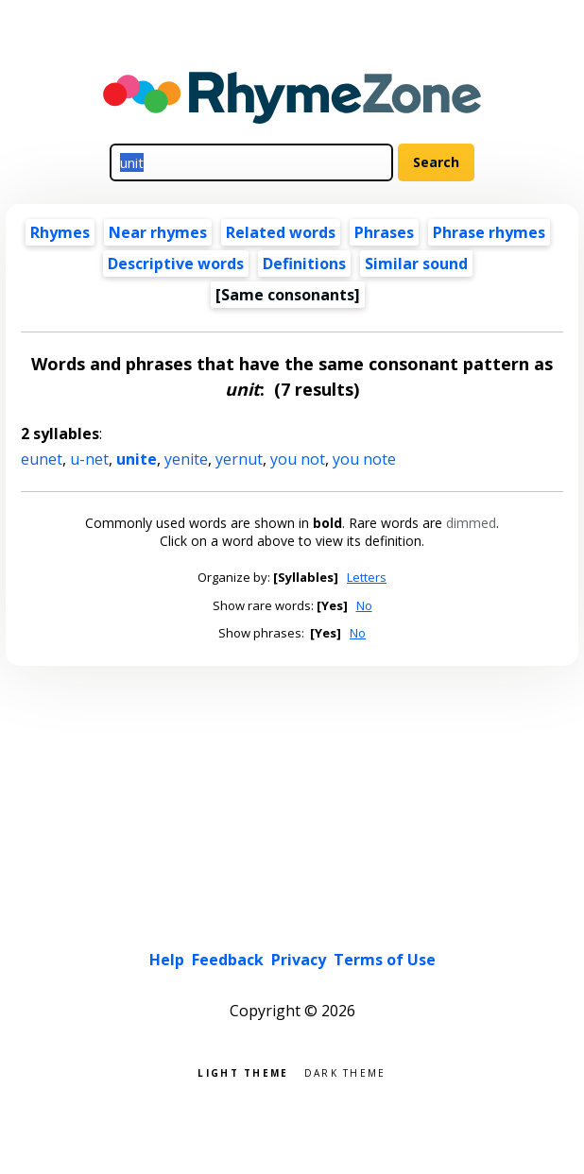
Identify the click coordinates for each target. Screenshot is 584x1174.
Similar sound (416, 263)
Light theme (243, 1071)
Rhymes (60, 232)
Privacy (298, 959)
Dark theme (345, 1071)
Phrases (384, 232)
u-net (89, 459)
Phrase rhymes (489, 232)
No (364, 605)
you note (364, 459)
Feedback (228, 959)
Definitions (304, 263)
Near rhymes (158, 232)
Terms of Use (385, 959)
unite (136, 459)
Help (166, 959)
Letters (366, 577)
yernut (239, 459)
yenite (186, 459)
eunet (41, 459)
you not (297, 459)
